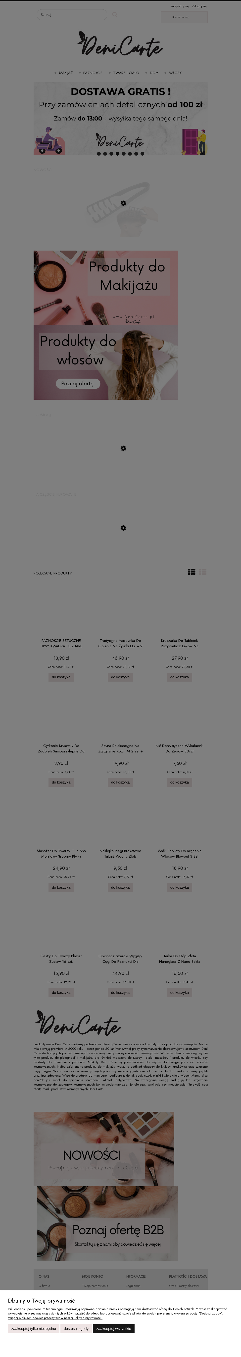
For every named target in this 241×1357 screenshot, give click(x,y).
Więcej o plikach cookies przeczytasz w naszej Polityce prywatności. (55, 1317)
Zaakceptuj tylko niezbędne (33, 1328)
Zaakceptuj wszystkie (113, 1328)
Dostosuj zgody (76, 1328)
